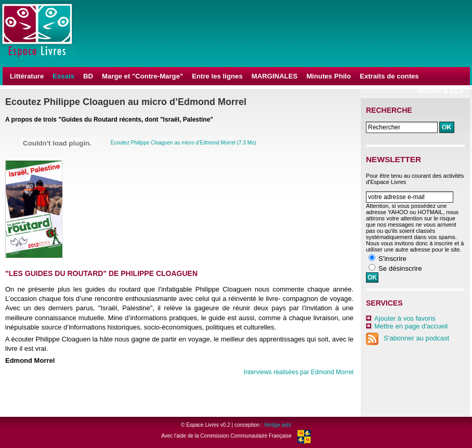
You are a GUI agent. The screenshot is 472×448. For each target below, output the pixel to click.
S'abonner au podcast (407, 338)
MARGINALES (275, 76)
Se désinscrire (400, 268)
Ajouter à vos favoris (405, 318)
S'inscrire (392, 258)
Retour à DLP (441, 90)
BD (88, 76)
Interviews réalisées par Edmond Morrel (298, 372)
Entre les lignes (217, 76)
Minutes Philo (328, 76)
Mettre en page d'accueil (411, 326)
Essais (63, 76)
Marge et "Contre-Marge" (142, 76)
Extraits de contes (389, 76)
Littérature (27, 76)
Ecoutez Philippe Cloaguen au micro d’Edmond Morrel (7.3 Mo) (183, 143)
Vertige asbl (277, 425)
